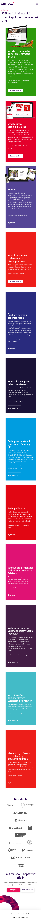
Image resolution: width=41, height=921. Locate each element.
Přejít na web (13, 222)
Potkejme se (13, 889)
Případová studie (15, 90)
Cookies (28, 913)
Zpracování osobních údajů (18, 913)
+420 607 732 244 (27, 889)
